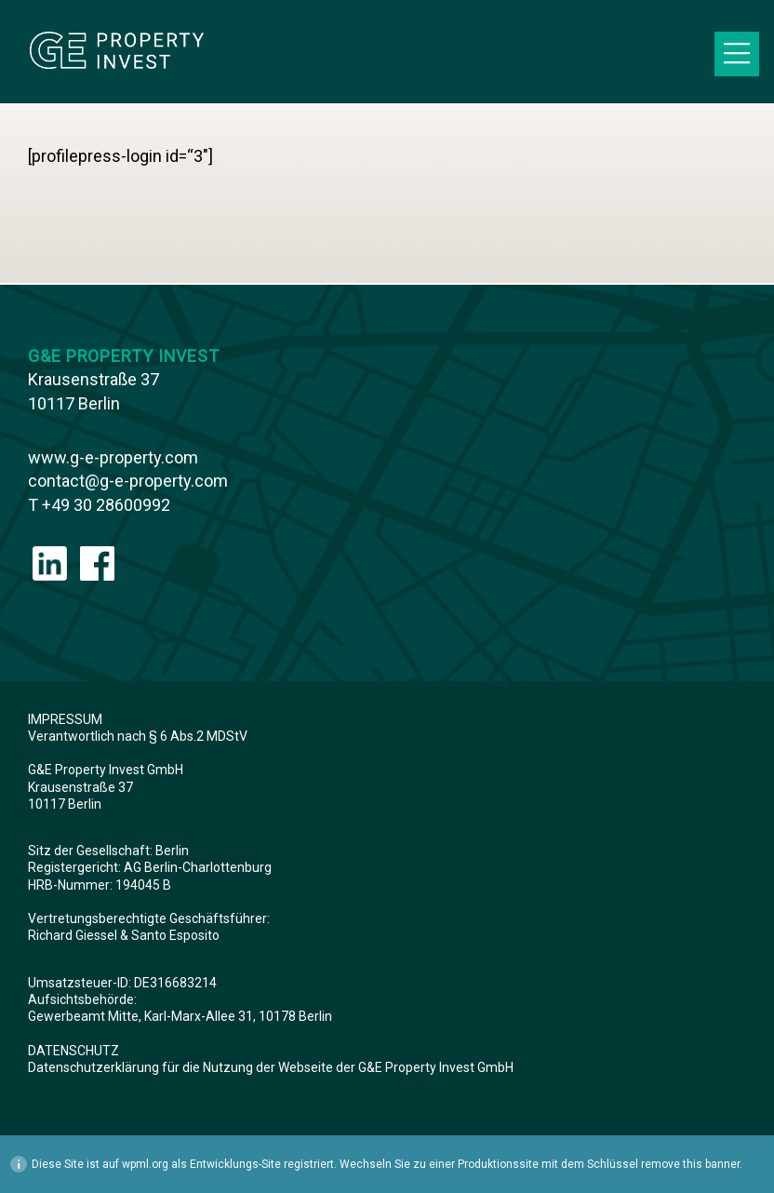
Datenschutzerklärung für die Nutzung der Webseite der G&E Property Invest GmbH (271, 1067)
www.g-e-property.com (113, 457)
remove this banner (690, 1164)
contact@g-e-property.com (128, 480)
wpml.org (145, 1164)
